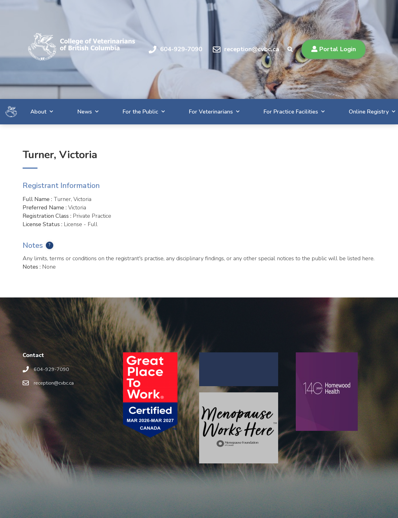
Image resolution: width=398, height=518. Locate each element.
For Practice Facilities (282, 112)
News (69, 112)
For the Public (128, 112)
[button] (333, 49)
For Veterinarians (200, 112)
